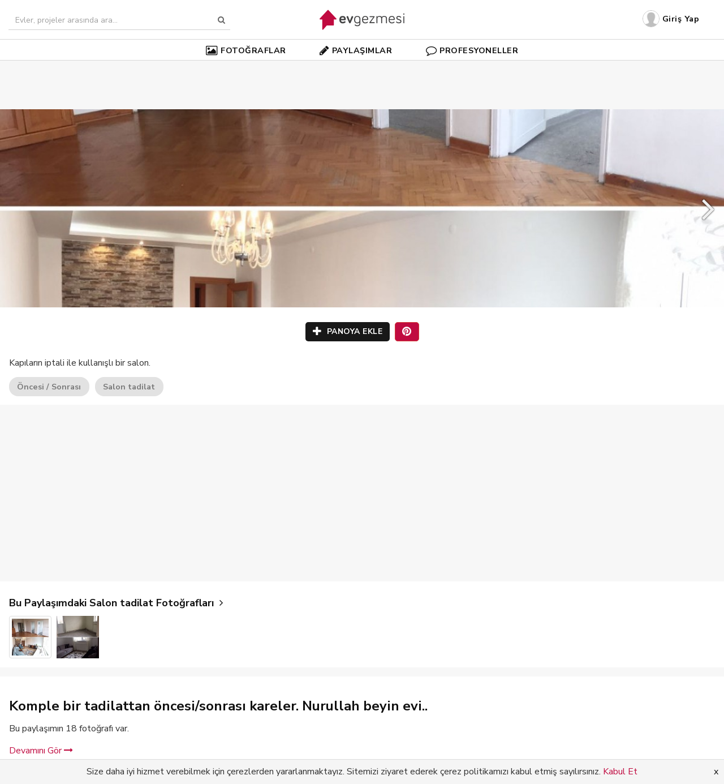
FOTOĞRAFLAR (246, 50)
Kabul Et (620, 771)
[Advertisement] (362, 68)
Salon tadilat (129, 386)
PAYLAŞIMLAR (356, 50)
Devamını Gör (41, 750)
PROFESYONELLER (472, 50)
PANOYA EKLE (348, 331)
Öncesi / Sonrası (49, 386)
